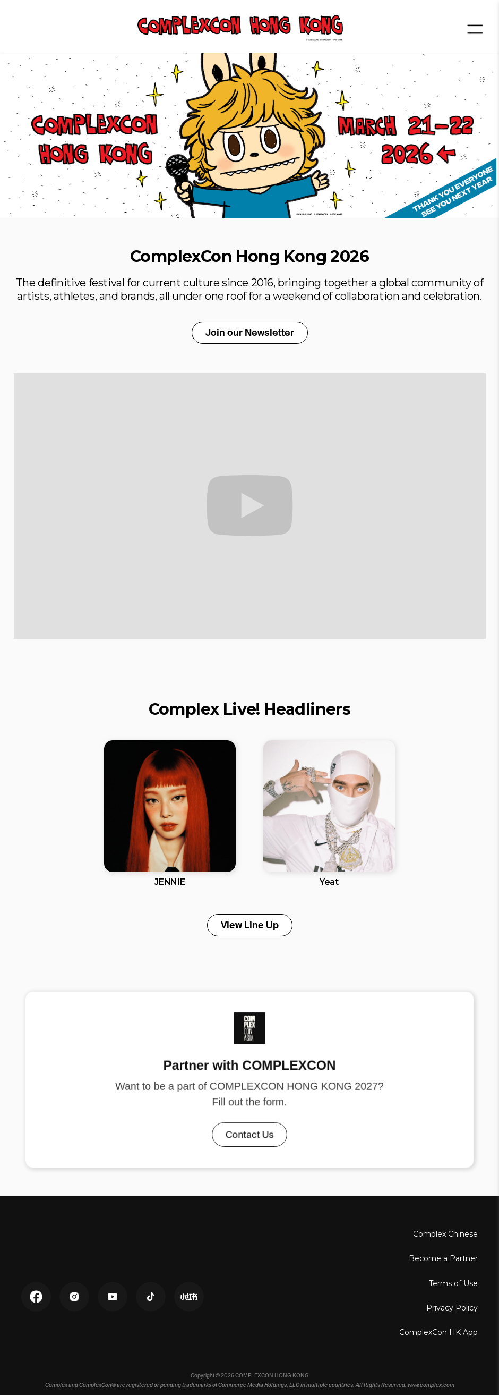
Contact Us (249, 1132)
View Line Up (250, 925)
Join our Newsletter (249, 332)
